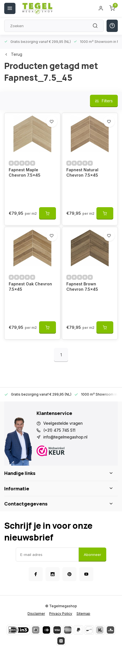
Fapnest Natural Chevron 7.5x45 (82, 172)
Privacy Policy (60, 613)
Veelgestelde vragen (63, 423)
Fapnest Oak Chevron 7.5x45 (30, 286)
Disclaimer (36, 613)
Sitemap (83, 613)
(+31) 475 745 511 (59, 430)
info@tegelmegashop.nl (65, 437)
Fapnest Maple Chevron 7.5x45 (24, 172)
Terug (13, 54)
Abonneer (92, 554)
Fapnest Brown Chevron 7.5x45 (82, 286)
